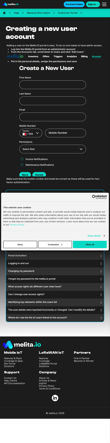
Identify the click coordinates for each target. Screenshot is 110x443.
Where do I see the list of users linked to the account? (55, 318)
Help (16, 13)
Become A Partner (84, 360)
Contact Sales (74, 4)
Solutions (9, 366)
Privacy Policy (46, 385)
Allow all (90, 244)
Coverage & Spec (13, 360)
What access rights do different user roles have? (55, 287)
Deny (20, 244)
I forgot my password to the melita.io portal (55, 279)
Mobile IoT (13, 353)
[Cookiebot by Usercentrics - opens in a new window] (94, 197)
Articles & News (47, 380)
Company (47, 372)
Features (43, 358)
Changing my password (55, 271)
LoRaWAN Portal (48, 363)
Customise (55, 244)
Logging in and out (55, 263)
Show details (94, 235)
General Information (38, 13)
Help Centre (10, 380)
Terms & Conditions (49, 388)
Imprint (43, 383)
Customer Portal (67, 13)
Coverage (44, 360)
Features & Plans (13, 358)
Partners (82, 353)
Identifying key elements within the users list (55, 302)
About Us (44, 378)
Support (11, 372)
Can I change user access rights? (55, 294)
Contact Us (10, 378)
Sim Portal (9, 363)
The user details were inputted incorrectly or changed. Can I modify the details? (55, 310)
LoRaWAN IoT (51, 353)
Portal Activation (55, 256)
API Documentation (14, 383)
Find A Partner (82, 358)
